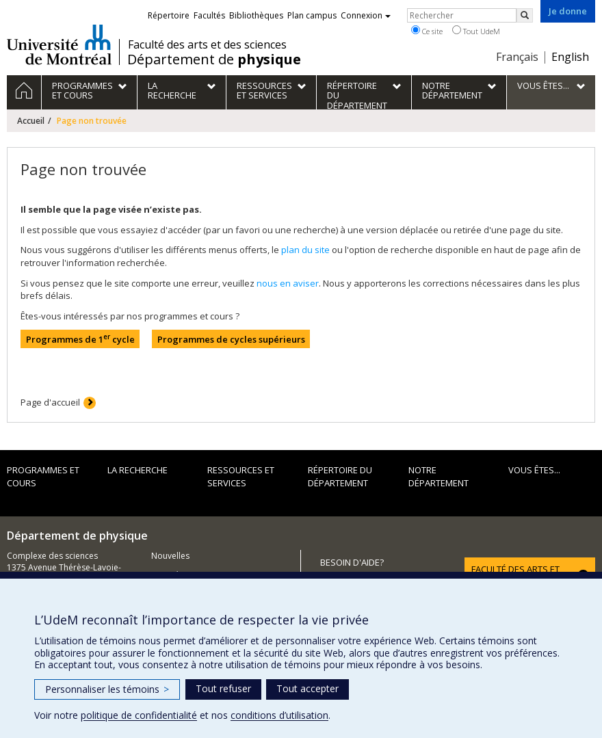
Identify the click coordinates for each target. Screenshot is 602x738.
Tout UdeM (476, 30)
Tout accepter (307, 688)
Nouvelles (170, 556)
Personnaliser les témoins (107, 689)
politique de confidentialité (139, 715)
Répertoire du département (340, 476)
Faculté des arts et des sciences (207, 44)
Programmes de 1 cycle (80, 338)
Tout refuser (223, 688)
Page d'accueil (50, 402)
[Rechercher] (524, 15)
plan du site (305, 249)
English (570, 56)
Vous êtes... (534, 470)
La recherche (137, 470)
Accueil (30, 121)
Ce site (427, 30)
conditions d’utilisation (279, 715)
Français (517, 56)
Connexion (366, 15)
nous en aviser (288, 283)
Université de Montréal (59, 44)
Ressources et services (240, 476)
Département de (214, 59)
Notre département (438, 476)
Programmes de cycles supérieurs (231, 339)
